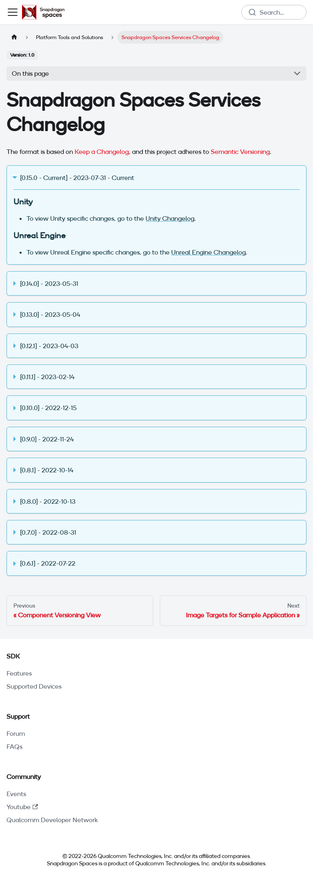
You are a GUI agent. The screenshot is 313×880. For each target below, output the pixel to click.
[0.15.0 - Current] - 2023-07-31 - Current (77, 177)
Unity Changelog (169, 218)
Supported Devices (34, 686)
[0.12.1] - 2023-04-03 (49, 346)
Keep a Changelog (102, 151)
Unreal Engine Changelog (208, 252)
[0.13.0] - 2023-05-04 (50, 314)
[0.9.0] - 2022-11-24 (47, 439)
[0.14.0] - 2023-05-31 (49, 283)
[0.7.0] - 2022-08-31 (48, 532)
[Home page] (14, 37)
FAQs (14, 746)
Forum (16, 733)
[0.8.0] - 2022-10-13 (47, 501)
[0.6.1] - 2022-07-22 (47, 563)
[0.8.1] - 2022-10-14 (46, 470)
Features (19, 673)
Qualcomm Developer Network (52, 820)
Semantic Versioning (240, 151)
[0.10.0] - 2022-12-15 (48, 408)
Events (16, 794)
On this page (30, 73)
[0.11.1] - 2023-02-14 (47, 377)
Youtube (22, 807)
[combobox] (273, 12)
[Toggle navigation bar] (13, 12)
